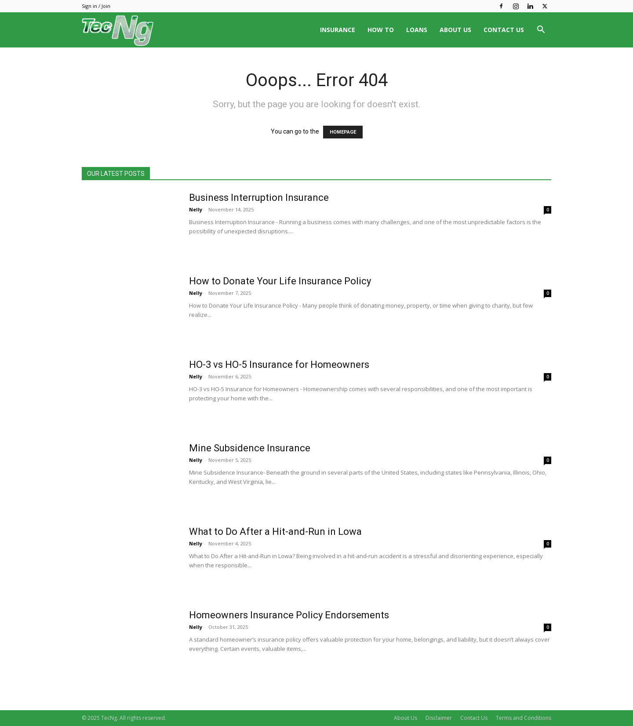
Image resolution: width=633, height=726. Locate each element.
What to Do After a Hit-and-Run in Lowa (275, 531)
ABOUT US (455, 29)
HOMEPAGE (343, 132)
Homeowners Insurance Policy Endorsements (289, 615)
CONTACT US (504, 29)
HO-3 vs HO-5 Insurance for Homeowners (279, 364)
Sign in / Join (96, 6)
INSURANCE (337, 29)
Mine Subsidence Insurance (249, 448)
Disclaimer (439, 718)
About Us (405, 718)
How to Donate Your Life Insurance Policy (280, 281)
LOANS (416, 29)
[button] (540, 30)
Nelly (195, 209)
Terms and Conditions (523, 718)
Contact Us (473, 718)
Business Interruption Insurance (259, 197)
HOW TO (380, 29)
